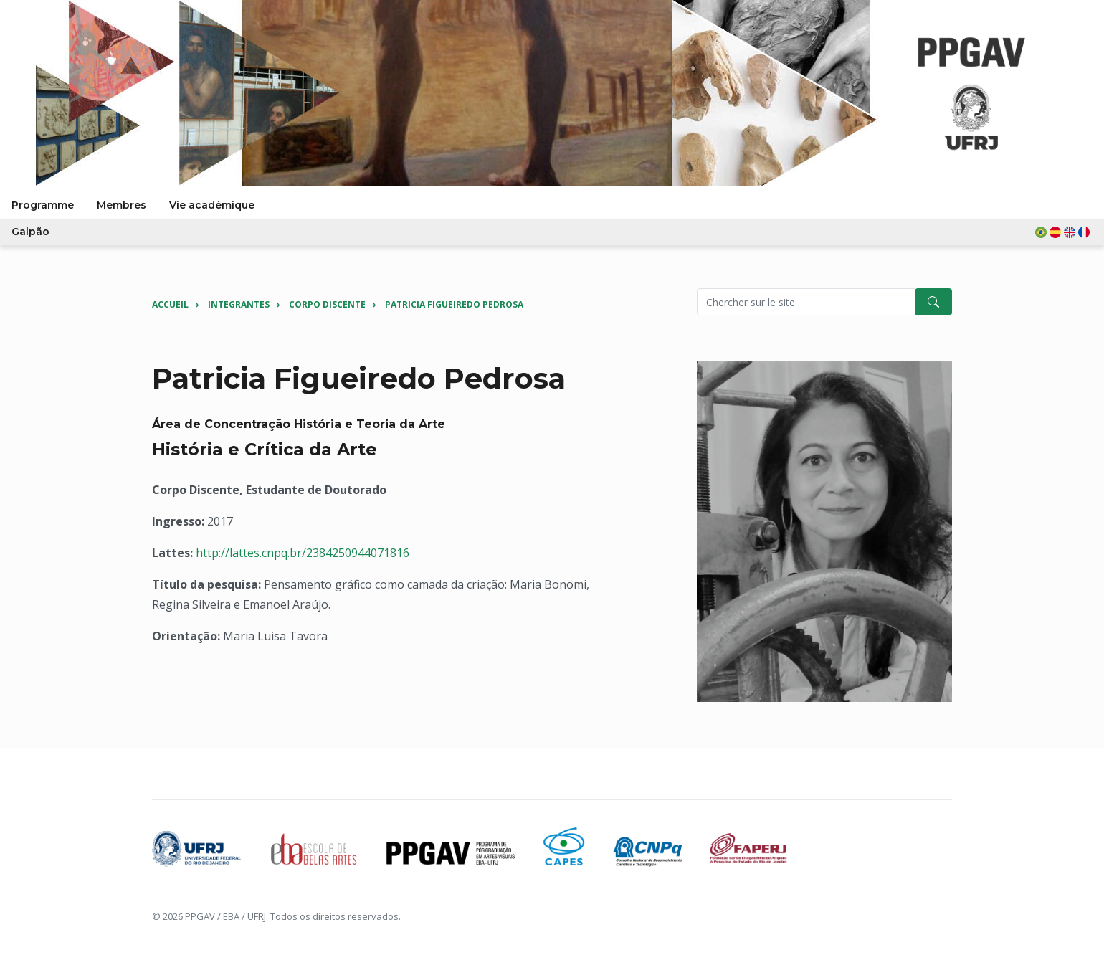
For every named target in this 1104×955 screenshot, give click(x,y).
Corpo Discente (327, 304)
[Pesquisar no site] (806, 301)
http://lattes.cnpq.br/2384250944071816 (302, 553)
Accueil (170, 304)
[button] (1064, 232)
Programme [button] (42, 205)
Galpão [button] (30, 231)
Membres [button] (121, 205)
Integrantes (239, 304)
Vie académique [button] (211, 205)
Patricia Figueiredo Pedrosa (454, 304)
